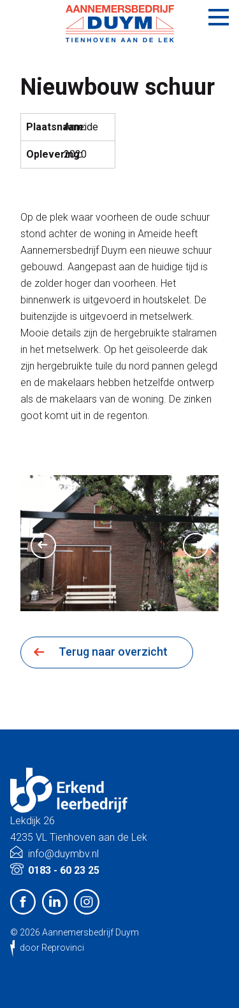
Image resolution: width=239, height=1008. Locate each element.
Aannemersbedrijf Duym (90, 932)
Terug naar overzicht (113, 651)
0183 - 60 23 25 (63, 870)
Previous (43, 545)
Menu (218, 17)
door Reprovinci (52, 947)
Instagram (86, 902)
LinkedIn (55, 902)
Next (195, 545)
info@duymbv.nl (63, 854)
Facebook (23, 902)
